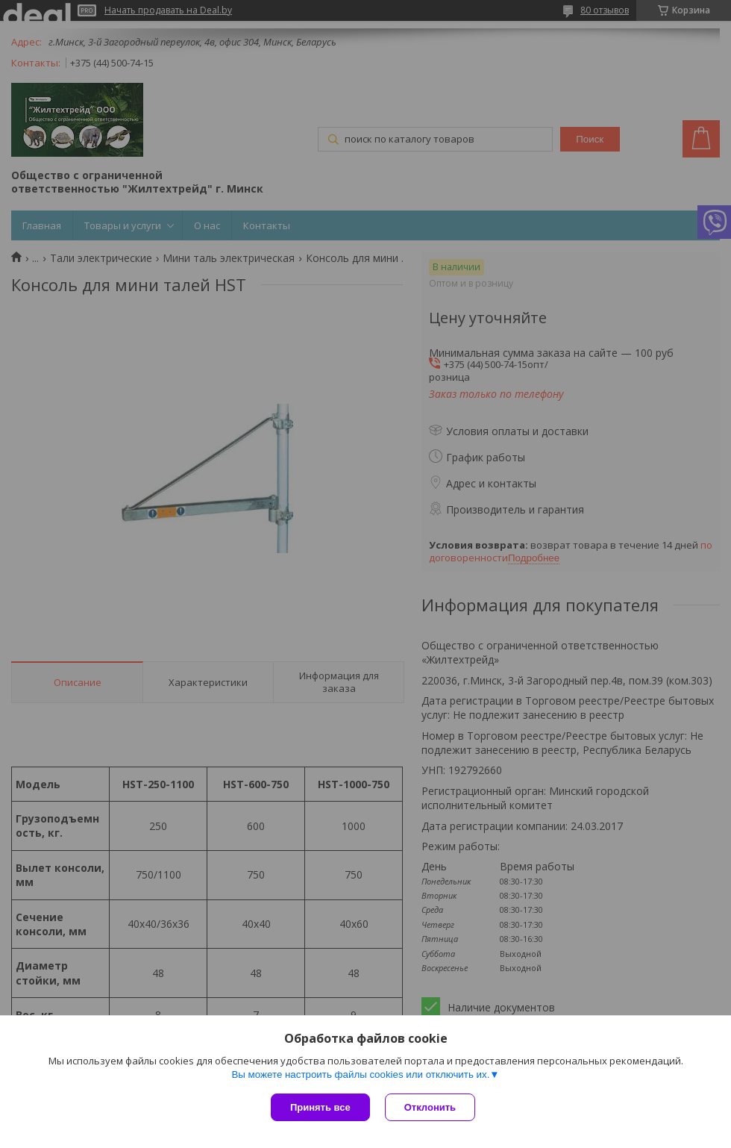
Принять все (320, 1107)
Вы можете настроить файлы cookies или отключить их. (360, 1074)
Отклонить (430, 1107)
